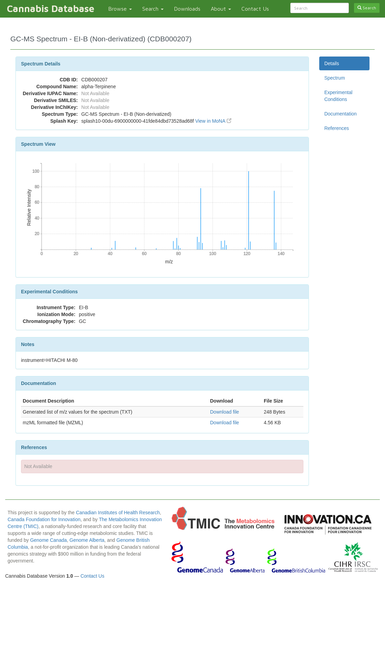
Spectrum (334, 78)
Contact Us (255, 9)
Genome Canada (48, 540)
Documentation (340, 113)
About (221, 9)
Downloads (187, 9)
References (336, 128)
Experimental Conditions (338, 96)
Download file (224, 412)
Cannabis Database (50, 8)
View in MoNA (213, 121)
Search (153, 9)
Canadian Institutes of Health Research (118, 512)
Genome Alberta (87, 540)
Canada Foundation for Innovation (44, 519)
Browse (120, 9)
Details (331, 63)
